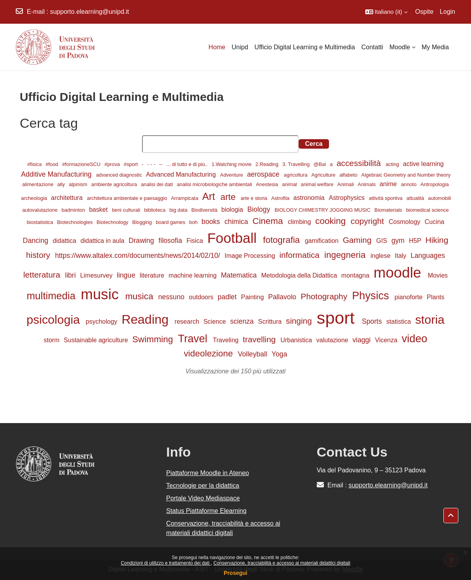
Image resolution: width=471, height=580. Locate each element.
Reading (146, 319)
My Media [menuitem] (435, 47)
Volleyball (253, 354)
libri (71, 275)
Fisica (196, 240)
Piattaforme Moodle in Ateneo (207, 473)
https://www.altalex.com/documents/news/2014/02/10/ (138, 255)
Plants (435, 297)
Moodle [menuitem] (399, 47)
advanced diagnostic (119, 175)
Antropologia (435, 184)
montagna (356, 275)
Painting (253, 297)
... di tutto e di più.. (187, 164)
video (414, 338)
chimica (237, 222)
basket (99, 209)
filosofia (171, 240)
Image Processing (250, 255)
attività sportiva (386, 198)
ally (61, 184)
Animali (346, 184)
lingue (127, 275)
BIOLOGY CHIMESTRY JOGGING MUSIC (323, 210)
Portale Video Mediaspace (203, 498)
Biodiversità (205, 210)
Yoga (279, 354)
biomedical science (427, 210)
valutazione (333, 340)
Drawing (142, 240)
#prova (113, 164)
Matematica (240, 275)
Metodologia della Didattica (300, 275)
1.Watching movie (232, 164)
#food (52, 164)
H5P (416, 240)
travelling (260, 339)
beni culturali (127, 210)
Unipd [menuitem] (240, 47)
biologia (233, 209)
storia (429, 319)
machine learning (193, 275)
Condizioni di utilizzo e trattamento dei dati (166, 563)
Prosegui (235, 573)
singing (300, 320)
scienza (243, 321)
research (188, 321)
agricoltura (296, 175)
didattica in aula (103, 240)
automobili (439, 198)
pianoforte (409, 297)
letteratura (42, 274)
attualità (415, 198)
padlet (228, 297)
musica (140, 296)
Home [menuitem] (217, 47)
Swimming (153, 339)
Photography (325, 296)
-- (161, 164)
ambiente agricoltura (114, 184)
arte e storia (255, 198)
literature (153, 275)
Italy (401, 255)
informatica (300, 254)
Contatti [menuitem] (372, 47)
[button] (386, 12)
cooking (331, 221)
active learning (423, 163)
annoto (409, 184)
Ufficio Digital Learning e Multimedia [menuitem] (304, 47)
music (102, 294)
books (212, 222)
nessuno (172, 297)
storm (52, 340)
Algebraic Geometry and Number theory (405, 175)
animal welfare (318, 184)
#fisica (35, 164)
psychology (102, 321)
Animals (367, 184)
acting (393, 164)
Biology (259, 209)
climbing (300, 221)
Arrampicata (185, 198)
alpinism (79, 184)
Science (216, 321)
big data (179, 210)
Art (210, 196)
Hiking (436, 239)
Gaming (358, 239)
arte (229, 197)
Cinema (268, 221)
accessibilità (359, 163)
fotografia (283, 240)
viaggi (363, 340)
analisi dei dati (157, 184)
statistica (399, 321)
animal (290, 184)
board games (171, 222)
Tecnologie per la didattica (202, 485)
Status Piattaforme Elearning (206, 510)
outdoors (202, 297)
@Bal (320, 164)
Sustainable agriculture (97, 340)
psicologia (54, 319)
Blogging (142, 222)
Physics (372, 295)
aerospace (264, 174)
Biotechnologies (75, 222)
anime (388, 184)
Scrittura (270, 321)
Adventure (232, 175)
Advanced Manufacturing (181, 174)
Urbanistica (297, 340)
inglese (381, 255)
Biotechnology (113, 222)
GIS (382, 240)
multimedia (52, 295)
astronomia (310, 197)
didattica (65, 240)
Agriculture (324, 175)
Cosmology (405, 221)
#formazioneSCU (82, 164)
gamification (322, 240)
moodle (399, 273)
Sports (373, 321)
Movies (438, 275)
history (39, 254)
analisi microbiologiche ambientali (215, 184)
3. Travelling (296, 164)
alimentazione (38, 184)
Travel (194, 338)
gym (398, 240)
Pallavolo (283, 297)
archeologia (35, 198)
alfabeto (349, 175)
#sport (131, 164)
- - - (152, 164)
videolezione (210, 353)
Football (233, 238)
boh (194, 222)
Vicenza (387, 340)
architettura (67, 197)
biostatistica (40, 222)
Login (447, 11)
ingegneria (346, 255)
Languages (428, 255)
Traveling (227, 340)
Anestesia (268, 184)
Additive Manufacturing (57, 174)
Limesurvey (97, 275)
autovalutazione (40, 210)
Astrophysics (347, 197)
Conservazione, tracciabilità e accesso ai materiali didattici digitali (281, 563)
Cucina (434, 221)
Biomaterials (389, 210)
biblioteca (155, 210)
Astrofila (281, 198)
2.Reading (268, 164)
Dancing (36, 240)
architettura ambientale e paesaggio (127, 198)
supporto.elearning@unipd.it (89, 11)
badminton (74, 210)
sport (338, 317)
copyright (368, 221)
